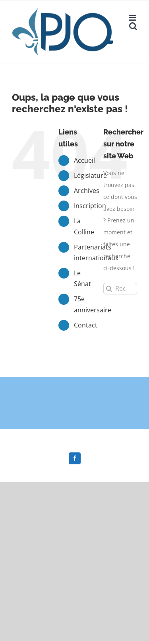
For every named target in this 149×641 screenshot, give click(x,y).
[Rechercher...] (120, 288)
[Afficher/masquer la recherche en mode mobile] (133, 26)
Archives (86, 190)
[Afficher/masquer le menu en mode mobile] (133, 18)
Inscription (90, 205)
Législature (90, 175)
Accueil (84, 160)
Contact (85, 325)
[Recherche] (109, 288)
